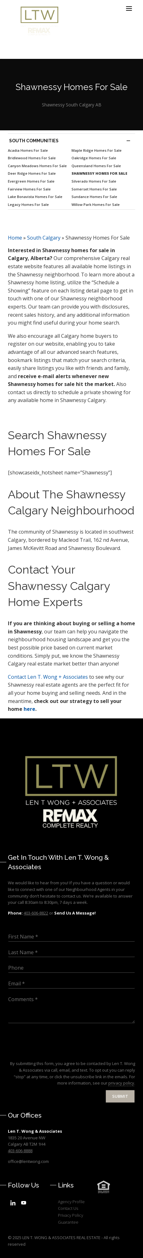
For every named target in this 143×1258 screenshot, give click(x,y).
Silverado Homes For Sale (94, 181)
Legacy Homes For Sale (28, 204)
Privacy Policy (70, 1215)
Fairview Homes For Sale (29, 189)
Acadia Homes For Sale (28, 150)
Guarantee (68, 1222)
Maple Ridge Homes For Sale (97, 150)
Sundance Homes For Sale (94, 196)
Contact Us (68, 1208)
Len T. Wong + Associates (48, 676)
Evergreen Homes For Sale (31, 181)
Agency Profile (71, 1201)
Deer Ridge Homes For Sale (32, 173)
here (29, 709)
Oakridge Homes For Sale (94, 158)
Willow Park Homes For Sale (96, 204)
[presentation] (56, 1053)
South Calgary (43, 237)
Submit (120, 1096)
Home (15, 237)
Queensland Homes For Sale (96, 165)
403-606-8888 (20, 1150)
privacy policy (121, 1083)
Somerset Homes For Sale (94, 189)
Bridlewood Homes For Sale (32, 158)
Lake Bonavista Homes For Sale (35, 196)
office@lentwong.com (28, 1161)
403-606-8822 (36, 913)
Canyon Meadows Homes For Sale (37, 165)
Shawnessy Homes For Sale (99, 173)
